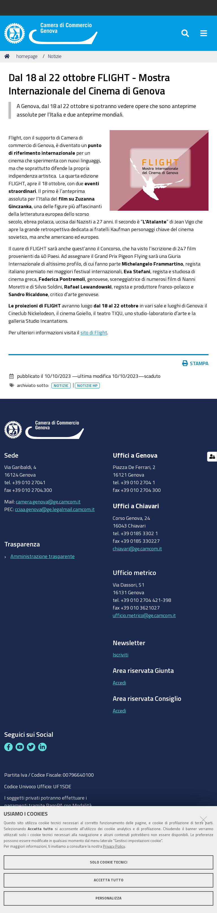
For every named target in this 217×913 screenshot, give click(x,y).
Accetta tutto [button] (108, 880)
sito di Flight (94, 333)
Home (8, 57)
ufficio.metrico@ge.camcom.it (144, 616)
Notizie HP (87, 387)
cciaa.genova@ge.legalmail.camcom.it (55, 510)
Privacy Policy (114, 846)
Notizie (55, 57)
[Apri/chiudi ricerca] (185, 34)
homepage (27, 57)
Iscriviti (120, 655)
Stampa (195, 364)
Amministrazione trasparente (42, 557)
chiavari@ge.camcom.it (137, 549)
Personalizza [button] (108, 898)
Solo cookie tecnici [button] (108, 862)
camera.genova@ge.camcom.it (48, 502)
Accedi (119, 683)
